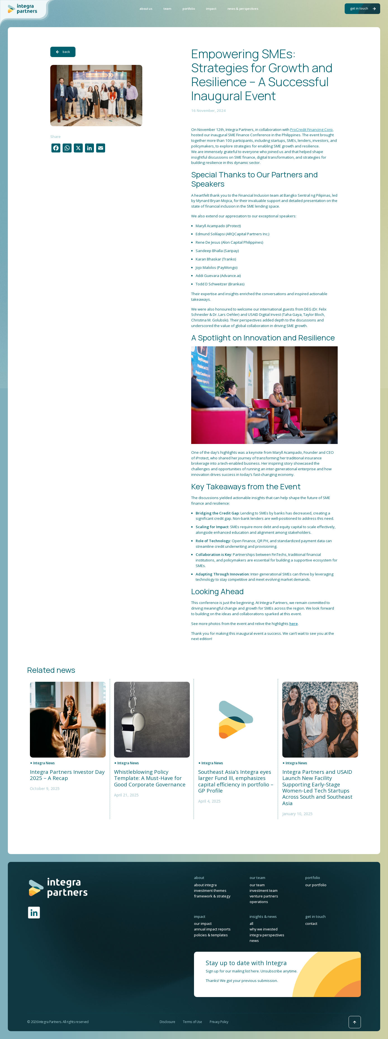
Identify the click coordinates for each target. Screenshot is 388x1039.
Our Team (257, 885)
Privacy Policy (219, 1021)
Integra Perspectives (267, 935)
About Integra (205, 885)
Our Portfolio (316, 885)
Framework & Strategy (212, 896)
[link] (58, 887)
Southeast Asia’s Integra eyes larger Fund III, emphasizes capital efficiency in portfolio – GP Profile (235, 781)
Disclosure (167, 1021)
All (251, 923)
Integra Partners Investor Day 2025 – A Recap (67, 775)
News (254, 940)
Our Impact (203, 923)
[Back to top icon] (355, 1022)
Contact (311, 923)
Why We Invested (264, 929)
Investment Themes (210, 890)
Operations (259, 901)
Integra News (44, 763)
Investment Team (264, 890)
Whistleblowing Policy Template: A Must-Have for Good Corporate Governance (150, 778)
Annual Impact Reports (212, 929)
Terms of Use (192, 1021)
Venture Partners (264, 896)
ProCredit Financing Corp (311, 129)
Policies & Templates (211, 935)
